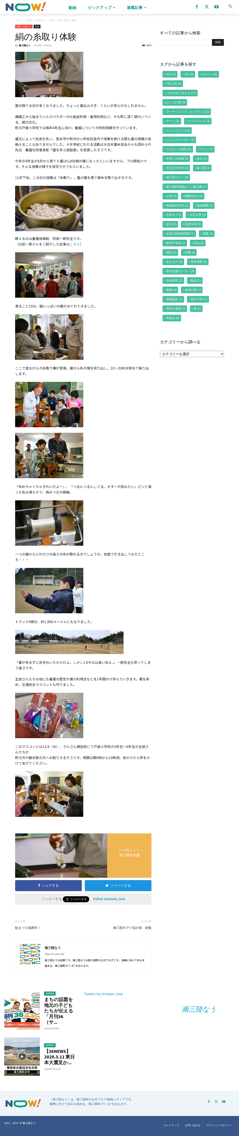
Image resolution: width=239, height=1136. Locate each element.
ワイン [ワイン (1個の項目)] (206, 149)
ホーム (19, 20)
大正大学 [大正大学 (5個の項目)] (197, 215)
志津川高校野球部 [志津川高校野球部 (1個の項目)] (180, 233)
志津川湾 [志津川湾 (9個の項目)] (193, 224)
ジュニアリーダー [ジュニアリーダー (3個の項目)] (180, 140)
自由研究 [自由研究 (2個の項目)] (174, 280)
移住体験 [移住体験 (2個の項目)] (199, 262)
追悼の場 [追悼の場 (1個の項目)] (193, 290)
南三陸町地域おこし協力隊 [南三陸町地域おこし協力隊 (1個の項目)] (186, 187)
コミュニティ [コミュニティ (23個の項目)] (178, 130)
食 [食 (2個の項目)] (197, 308)
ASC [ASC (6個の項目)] (171, 74)
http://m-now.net (54, 954)
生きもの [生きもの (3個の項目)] (174, 262)
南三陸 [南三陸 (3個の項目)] (203, 168)
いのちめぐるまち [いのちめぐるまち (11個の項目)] (181, 93)
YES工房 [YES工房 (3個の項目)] (173, 83)
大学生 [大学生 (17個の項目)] (173, 215)
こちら (75, 244)
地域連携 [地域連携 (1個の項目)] (205, 205)
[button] (230, 6)
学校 (51, 20)
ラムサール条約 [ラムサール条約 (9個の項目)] (178, 149)
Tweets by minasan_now (103, 993)
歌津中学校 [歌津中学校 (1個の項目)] (175, 243)
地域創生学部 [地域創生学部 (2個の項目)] (177, 205)
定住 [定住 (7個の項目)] (171, 224)
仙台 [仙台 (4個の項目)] (202, 158)
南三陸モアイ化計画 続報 (132, 928)
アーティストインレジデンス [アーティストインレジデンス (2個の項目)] (187, 112)
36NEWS (50, 993)
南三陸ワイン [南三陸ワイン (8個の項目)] (177, 177)
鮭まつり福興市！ (28, 928)
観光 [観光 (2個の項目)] (196, 280)
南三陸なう (24, 45)
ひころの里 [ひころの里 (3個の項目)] (175, 102)
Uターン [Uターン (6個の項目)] (209, 74)
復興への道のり (36, 20)
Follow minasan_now (109, 899)
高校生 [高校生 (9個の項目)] (172, 318)
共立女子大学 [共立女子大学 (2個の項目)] (177, 168)
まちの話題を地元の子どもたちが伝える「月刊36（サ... (58, 1010)
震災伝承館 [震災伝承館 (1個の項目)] (175, 308)
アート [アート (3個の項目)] (172, 121)
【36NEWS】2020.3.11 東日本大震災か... (59, 1056)
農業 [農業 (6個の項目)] (171, 290)
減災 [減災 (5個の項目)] (171, 252)
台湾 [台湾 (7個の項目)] (171, 196)
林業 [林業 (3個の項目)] (208, 233)
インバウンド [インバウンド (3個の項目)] (199, 121)
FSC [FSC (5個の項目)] (189, 74)
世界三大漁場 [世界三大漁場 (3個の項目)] (177, 158)
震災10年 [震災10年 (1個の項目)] (199, 299)
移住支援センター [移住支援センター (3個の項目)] (180, 271)
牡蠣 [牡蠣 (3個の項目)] (190, 252)
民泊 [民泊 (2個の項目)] (199, 243)
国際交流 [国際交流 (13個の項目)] (194, 196)
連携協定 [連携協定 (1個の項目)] (174, 299)
